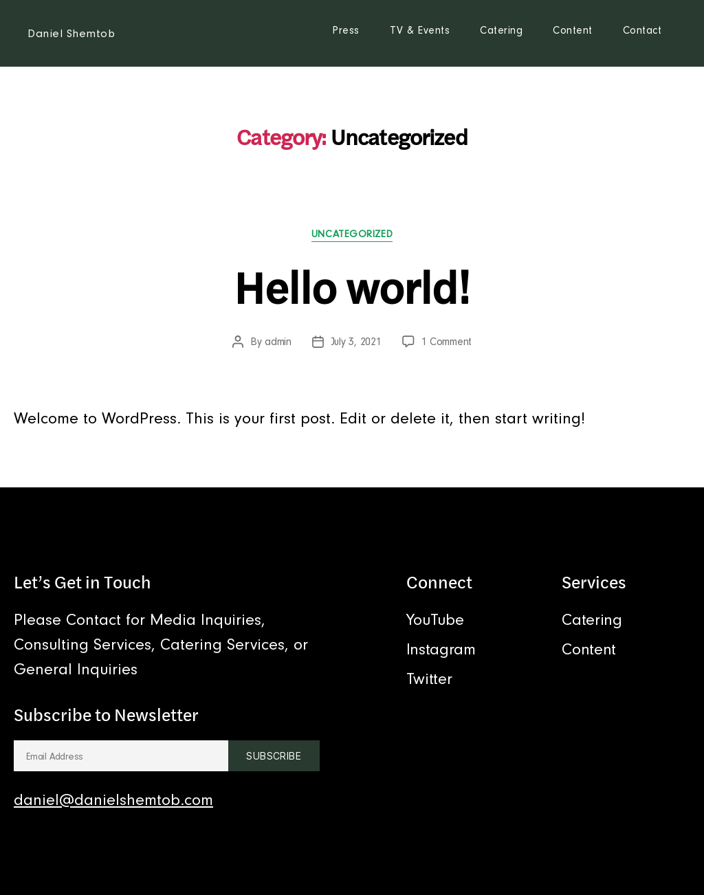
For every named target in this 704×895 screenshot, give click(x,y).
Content (573, 30)
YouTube (434, 619)
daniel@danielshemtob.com (113, 800)
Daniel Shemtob (71, 33)
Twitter (429, 679)
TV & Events (420, 30)
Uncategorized (352, 234)
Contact (642, 30)
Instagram (441, 649)
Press (346, 30)
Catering (501, 30)
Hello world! (352, 287)
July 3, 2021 (356, 341)
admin (278, 341)
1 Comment (446, 341)
